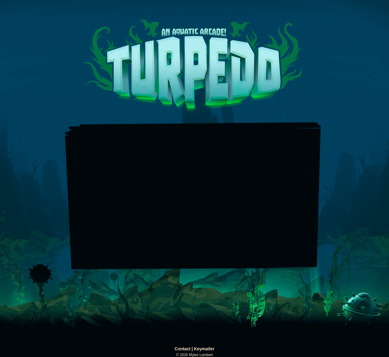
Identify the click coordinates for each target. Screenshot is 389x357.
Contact (183, 348)
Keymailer (204, 348)
